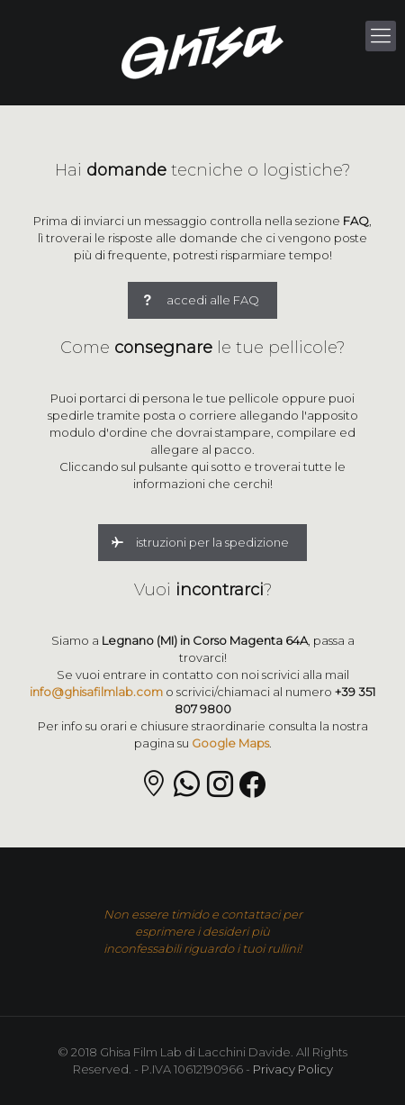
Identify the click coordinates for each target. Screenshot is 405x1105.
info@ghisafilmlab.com (96, 691)
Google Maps (230, 743)
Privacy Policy (293, 1069)
